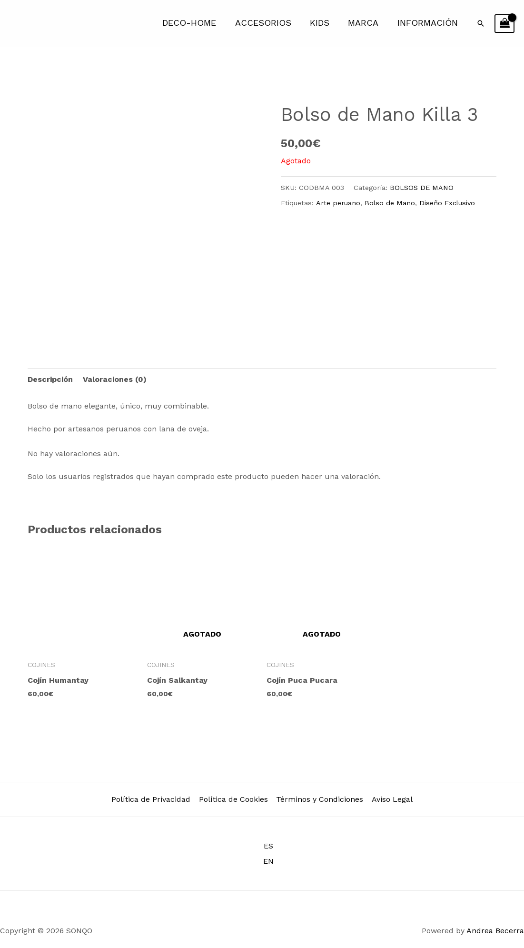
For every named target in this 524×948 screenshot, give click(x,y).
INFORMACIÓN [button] (428, 22)
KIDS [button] (323, 22)
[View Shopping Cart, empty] (504, 23)
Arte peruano (338, 203)
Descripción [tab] (50, 379)
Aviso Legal (391, 799)
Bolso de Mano (390, 203)
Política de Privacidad (152, 799)
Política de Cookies (233, 799)
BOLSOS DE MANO (422, 187)
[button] (480, 23)
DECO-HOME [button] (196, 22)
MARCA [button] (365, 22)
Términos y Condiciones (319, 799)
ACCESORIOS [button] (268, 22)
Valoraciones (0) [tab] (115, 379)
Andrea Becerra (495, 930)
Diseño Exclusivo (447, 203)
